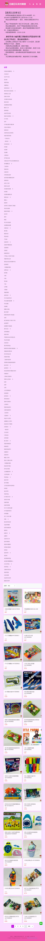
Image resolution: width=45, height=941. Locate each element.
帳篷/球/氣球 (8, 211)
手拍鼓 (5, 239)
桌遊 (5, 317)
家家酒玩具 (8, 88)
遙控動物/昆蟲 (7, 558)
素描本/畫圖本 (7, 544)
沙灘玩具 (6, 155)
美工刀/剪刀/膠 (7, 516)
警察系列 (6, 169)
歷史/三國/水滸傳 (8, 460)
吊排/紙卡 (6, 74)
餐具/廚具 (6, 102)
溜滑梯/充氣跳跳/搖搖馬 (9, 362)
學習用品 (7, 477)
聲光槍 (5, 281)
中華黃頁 (29, 938)
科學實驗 (6, 513)
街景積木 (7, 426)
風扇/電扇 (6, 572)
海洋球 (5, 214)
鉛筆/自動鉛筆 (7, 527)
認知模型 (6, 264)
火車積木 (6, 404)
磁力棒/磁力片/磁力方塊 (9, 320)
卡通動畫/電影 (7, 267)
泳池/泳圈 (6, 575)
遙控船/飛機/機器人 (8, 561)
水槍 (5, 275)
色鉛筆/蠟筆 (7, 524)
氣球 (5, 216)
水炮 (5, 278)
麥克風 (5, 230)
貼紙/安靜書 (7, 505)
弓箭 (5, 284)
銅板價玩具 (6, 253)
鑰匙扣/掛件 (7, 580)
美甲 (5, 121)
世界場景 (6, 438)
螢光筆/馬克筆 (7, 522)
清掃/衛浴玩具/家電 (8, 132)
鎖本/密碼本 (7, 541)
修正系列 (6, 491)
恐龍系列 (7, 242)
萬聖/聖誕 (6, 82)
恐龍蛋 (5, 250)
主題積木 (7, 415)
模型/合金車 (7, 186)
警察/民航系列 (7, 407)
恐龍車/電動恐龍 (8, 244)
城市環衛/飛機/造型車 (9, 177)
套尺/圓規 (6, 482)
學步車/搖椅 (7, 340)
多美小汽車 (6, 183)
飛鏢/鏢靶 (6, 292)
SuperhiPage (34, 938)
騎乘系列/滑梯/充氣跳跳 (11, 348)
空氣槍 (5, 289)
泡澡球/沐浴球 (7, 578)
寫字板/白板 (7, 158)
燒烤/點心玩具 (7, 93)
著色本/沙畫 (7, 499)
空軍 (5, 387)
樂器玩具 (6, 233)
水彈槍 (5, 286)
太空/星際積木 (7, 390)
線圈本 (5, 536)
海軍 (5, 384)
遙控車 (5, 555)
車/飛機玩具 (8, 163)
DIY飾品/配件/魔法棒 (9, 124)
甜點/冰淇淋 (7, 96)
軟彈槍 (5, 272)
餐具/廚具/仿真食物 (10, 90)
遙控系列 (7, 552)
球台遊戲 (6, 303)
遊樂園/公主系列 (8, 421)
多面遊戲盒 (6, 331)
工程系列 (6, 166)
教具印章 (6, 480)
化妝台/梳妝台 (7, 127)
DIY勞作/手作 (8, 496)
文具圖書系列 (8, 471)
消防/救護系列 (7, 410)
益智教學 (6, 323)
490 (29, 926)
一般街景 (6, 429)
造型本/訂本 (7, 538)
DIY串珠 (6, 118)
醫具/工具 (6, 107)
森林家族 (6, 110)
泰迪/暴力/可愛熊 (8, 424)
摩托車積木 (6, 398)
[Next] (32, 926)
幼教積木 (6, 373)
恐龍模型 (6, 247)
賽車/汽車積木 (7, 401)
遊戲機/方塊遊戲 (8, 326)
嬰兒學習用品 (7, 345)
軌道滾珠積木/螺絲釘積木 (10, 370)
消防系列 (6, 172)
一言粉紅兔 (6, 138)
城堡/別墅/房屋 (7, 135)
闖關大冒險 (6, 309)
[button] (30, 4)
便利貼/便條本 (7, 547)
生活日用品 (8, 564)
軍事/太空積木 (8, 379)
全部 (5, 67)
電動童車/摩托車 (8, 351)
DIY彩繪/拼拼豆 (8, 510)
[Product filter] (11, 586)
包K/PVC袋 (6, 76)
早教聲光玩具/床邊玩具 (9, 337)
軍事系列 (6, 180)
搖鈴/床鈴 (6, 334)
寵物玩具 (6, 130)
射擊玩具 (7, 270)
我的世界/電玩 (7, 466)
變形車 (5, 202)
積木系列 (7, 365)
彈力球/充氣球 (7, 222)
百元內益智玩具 (8, 298)
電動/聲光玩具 (7, 258)
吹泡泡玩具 (8, 144)
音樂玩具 (7, 228)
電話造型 (6, 236)
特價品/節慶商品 (9, 71)
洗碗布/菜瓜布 (7, 569)
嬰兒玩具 (7, 328)
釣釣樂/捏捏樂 (8, 188)
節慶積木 (6, 452)
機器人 (5, 200)
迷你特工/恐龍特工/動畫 (9, 205)
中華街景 (6, 435)
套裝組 (5, 550)
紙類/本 (7, 533)
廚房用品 (7, 566)
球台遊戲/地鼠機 (9, 300)
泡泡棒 (5, 149)
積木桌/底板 (7, 468)
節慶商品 (6, 85)
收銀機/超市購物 (8, 104)
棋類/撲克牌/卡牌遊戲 (9, 314)
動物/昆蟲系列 (7, 449)
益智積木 (7, 368)
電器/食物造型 (7, 443)
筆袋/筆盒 (6, 494)
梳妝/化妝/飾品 (9, 116)
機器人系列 (6, 457)
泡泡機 (5, 152)
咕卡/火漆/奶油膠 (8, 508)
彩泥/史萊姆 (7, 208)
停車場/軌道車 (7, 174)
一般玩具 (7, 141)
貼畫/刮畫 (6, 502)
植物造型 (6, 446)
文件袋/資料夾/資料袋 (9, 485)
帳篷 (5, 219)
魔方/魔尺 (6, 312)
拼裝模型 (6, 393)
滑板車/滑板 (7, 356)
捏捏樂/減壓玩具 (8, 194)
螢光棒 (5, 79)
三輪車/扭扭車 (7, 359)
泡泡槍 (5, 146)
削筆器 (5, 488)
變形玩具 (7, 197)
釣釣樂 (5, 191)
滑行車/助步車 (7, 354)
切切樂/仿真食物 (8, 99)
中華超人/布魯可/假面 (9, 256)
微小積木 (7, 440)
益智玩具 (7, 295)
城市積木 (7, 396)
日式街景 (6, 432)
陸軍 (5, 382)
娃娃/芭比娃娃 (7, 113)
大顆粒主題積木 (8, 376)
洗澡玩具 (6, 342)
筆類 (6, 519)
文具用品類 (8, 474)
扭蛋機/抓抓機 (7, 225)
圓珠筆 (5, 530)
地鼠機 (5, 306)
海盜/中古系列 (7, 418)
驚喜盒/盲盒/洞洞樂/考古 (10, 261)
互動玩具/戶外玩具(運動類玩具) (11, 160)
